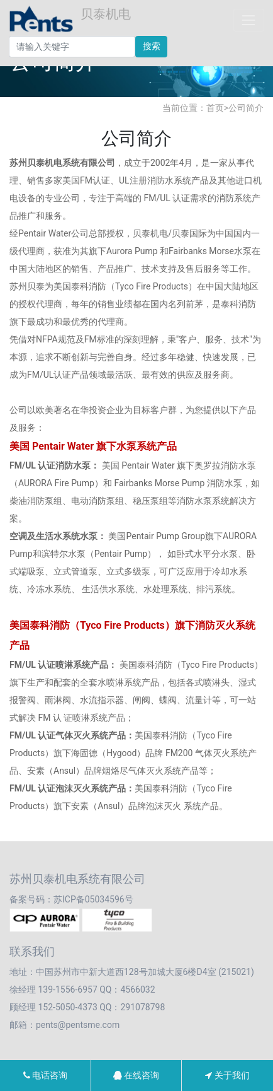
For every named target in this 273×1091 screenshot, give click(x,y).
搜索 (151, 46)
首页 (215, 108)
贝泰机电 (70, 20)
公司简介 (246, 108)
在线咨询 (136, 1075)
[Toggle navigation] (248, 20)
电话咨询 (45, 1075)
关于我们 (227, 1075)
